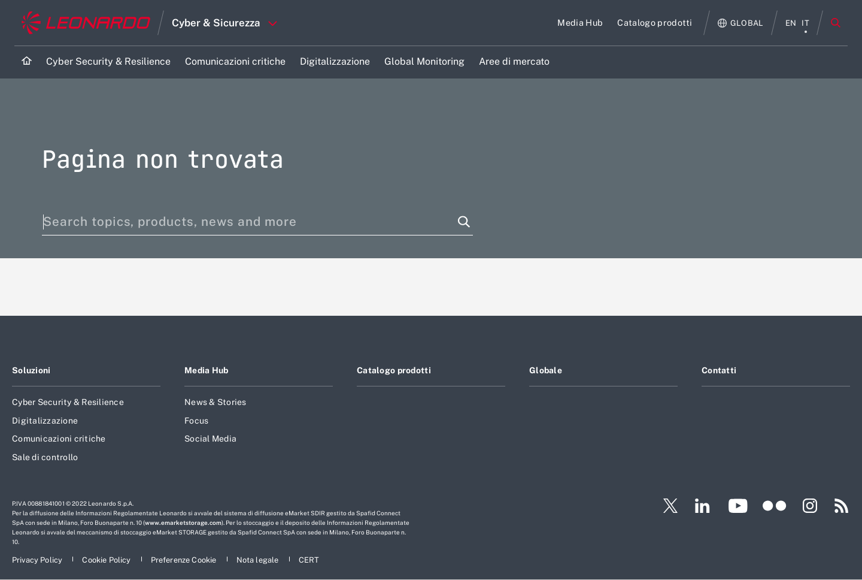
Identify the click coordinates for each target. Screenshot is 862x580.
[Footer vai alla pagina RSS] (841, 506)
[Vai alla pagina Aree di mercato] (514, 62)
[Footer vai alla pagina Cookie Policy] (107, 559)
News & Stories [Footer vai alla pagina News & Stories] (215, 402)
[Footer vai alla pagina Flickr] (775, 506)
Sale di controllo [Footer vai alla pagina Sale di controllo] (45, 457)
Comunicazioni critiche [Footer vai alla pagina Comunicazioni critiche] (59, 438)
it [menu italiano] (805, 23)
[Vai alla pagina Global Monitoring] (424, 62)
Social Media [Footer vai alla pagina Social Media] (210, 438)
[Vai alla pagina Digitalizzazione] (335, 62)
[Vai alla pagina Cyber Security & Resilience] (108, 62)
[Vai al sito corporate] (86, 22)
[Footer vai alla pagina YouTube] (737, 506)
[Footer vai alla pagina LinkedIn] (702, 506)
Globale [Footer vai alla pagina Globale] (545, 370)
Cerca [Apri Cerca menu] (835, 23)
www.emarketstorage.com (183, 522)
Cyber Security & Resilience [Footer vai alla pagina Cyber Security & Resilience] (68, 402)
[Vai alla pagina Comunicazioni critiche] (235, 62)
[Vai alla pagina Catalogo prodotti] (654, 23)
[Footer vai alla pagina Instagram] (810, 506)
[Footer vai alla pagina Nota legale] (258, 559)
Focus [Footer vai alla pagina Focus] (196, 420)
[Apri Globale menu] (741, 23)
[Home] (27, 62)
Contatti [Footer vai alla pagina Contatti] (719, 370)
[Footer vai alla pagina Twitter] (666, 506)
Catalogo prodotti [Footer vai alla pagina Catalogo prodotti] (394, 370)
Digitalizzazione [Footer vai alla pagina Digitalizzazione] (45, 420)
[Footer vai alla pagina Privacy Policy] (38, 559)
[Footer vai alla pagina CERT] (309, 559)
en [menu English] (791, 23)
